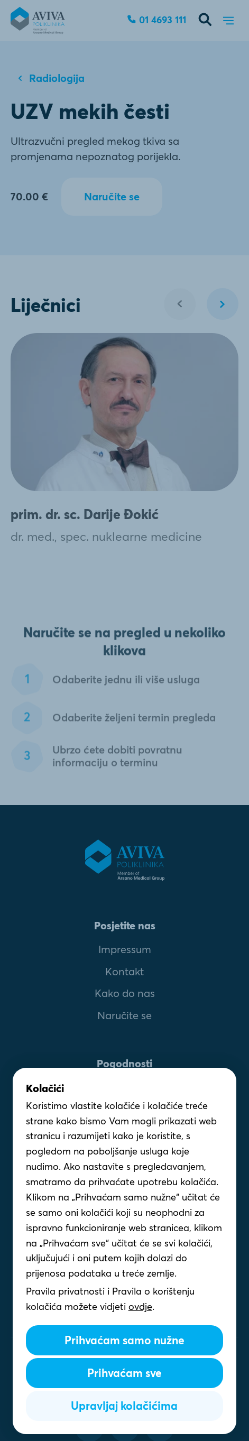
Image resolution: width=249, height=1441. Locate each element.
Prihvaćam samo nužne (124, 1340)
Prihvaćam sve (124, 1373)
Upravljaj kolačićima (124, 1406)
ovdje (140, 1307)
